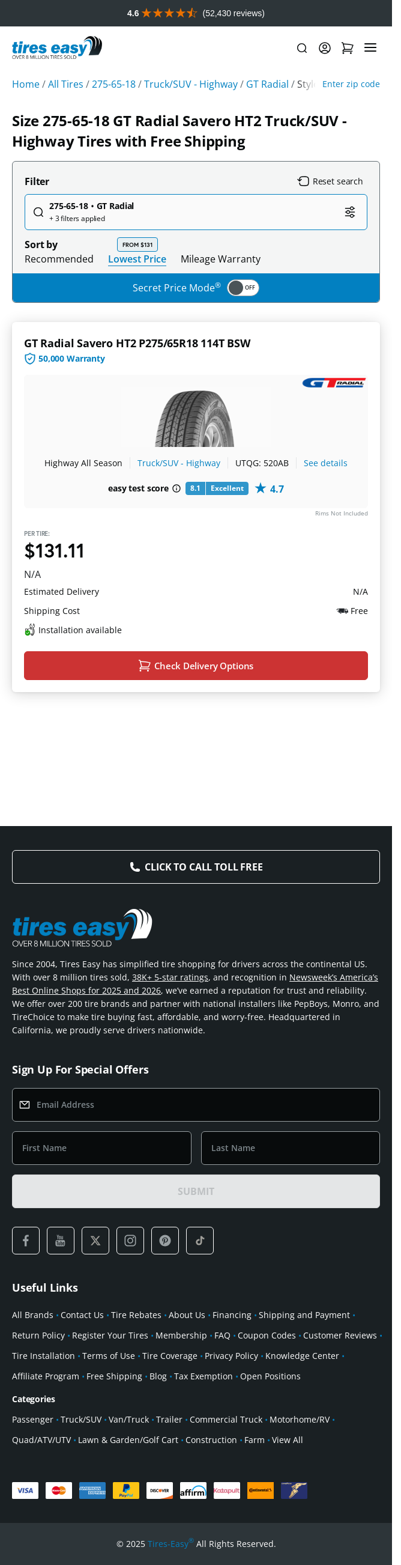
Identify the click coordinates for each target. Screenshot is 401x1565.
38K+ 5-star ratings (170, 977)
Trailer (169, 1419)
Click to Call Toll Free (203, 867)
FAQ (222, 1335)
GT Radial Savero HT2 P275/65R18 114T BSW (137, 343)
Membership (181, 1335)
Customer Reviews (340, 1335)
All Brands (32, 1314)
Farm (254, 1439)
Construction (211, 1439)
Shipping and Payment (304, 1314)
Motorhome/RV (300, 1419)
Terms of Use (108, 1355)
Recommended (59, 259)
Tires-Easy (171, 1544)
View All (287, 1439)
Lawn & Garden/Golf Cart (128, 1439)
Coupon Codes (267, 1335)
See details (326, 463)
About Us (187, 1314)
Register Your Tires (110, 1335)
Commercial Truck (226, 1419)
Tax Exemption (203, 1376)
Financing (232, 1314)
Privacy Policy (231, 1355)
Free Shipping (114, 1376)
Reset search (330, 181)
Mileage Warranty (221, 259)
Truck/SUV (81, 1419)
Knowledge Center (302, 1355)
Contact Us (82, 1314)
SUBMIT (196, 1191)
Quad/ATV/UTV (41, 1439)
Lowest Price (137, 259)
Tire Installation (43, 1355)
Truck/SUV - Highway (178, 463)
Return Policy (38, 1335)
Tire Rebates (136, 1314)
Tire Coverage (169, 1355)
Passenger (32, 1419)
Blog (158, 1376)
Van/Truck (129, 1419)
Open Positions (270, 1376)
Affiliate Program (45, 1376)
